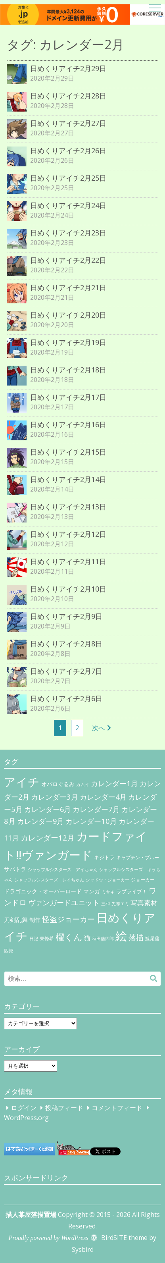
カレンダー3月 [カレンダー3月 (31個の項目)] (54, 797)
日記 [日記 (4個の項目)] (33, 938)
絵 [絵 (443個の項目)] (121, 936)
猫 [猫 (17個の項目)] (87, 937)
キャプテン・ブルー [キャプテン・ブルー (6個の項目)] (137, 857)
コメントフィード (117, 1107)
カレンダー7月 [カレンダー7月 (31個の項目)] (96, 809)
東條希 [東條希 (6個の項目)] (47, 938)
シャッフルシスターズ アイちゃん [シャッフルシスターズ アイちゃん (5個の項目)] (63, 869)
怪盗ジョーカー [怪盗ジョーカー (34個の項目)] (68, 919)
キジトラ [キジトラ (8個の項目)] (104, 857)
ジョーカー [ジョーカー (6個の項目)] (143, 879)
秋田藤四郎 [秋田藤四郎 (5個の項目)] (103, 938)
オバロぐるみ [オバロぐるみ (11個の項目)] (58, 784)
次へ (98, 727)
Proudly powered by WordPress (48, 1237)
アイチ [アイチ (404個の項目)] (22, 781)
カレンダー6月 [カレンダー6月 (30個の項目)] (47, 809)
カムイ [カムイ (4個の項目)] (82, 784)
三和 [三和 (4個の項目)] (105, 903)
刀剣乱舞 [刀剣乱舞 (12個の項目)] (16, 920)
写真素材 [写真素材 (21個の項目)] (143, 902)
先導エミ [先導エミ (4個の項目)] (120, 903)
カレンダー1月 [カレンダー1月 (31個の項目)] (114, 783)
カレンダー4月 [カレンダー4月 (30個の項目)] (103, 797)
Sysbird (83, 1249)
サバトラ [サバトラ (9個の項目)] (15, 869)
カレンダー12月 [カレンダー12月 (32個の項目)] (48, 838)
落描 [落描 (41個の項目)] (136, 937)
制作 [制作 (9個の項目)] (34, 920)
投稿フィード (64, 1107)
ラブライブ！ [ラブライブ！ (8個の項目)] (131, 891)
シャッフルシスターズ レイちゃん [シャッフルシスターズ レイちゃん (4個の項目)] (49, 880)
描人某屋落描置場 (31, 1214)
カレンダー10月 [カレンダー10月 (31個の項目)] (91, 821)
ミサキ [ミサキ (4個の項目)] (108, 892)
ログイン (23, 1107)
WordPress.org (26, 1118)
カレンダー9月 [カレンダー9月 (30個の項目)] (40, 821)
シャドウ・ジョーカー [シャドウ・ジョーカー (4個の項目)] (107, 880)
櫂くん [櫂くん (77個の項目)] (69, 937)
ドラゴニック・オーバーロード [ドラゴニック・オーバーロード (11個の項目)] (43, 891)
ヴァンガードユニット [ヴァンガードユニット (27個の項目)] (64, 902)
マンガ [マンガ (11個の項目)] (91, 891)
